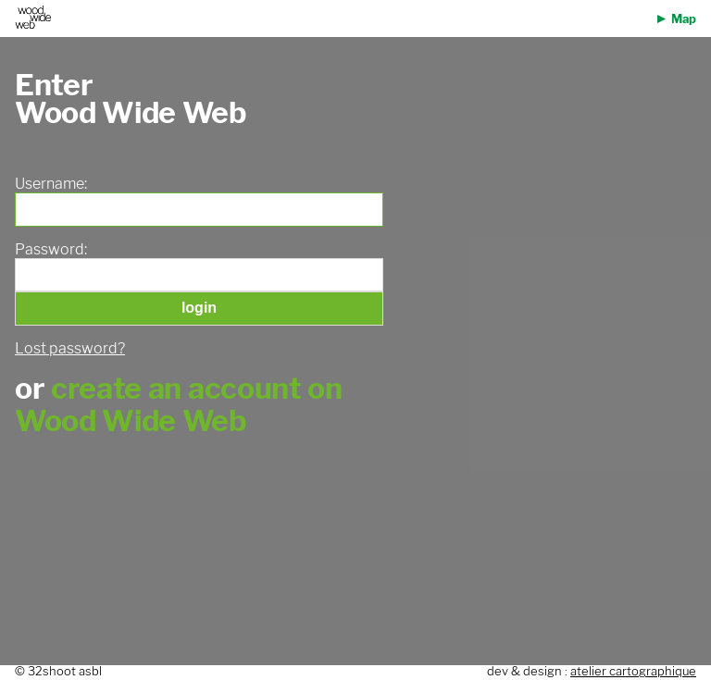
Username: (51, 184)
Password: (51, 249)
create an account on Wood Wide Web (179, 404)
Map (683, 19)
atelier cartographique (633, 671)
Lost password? (70, 348)
